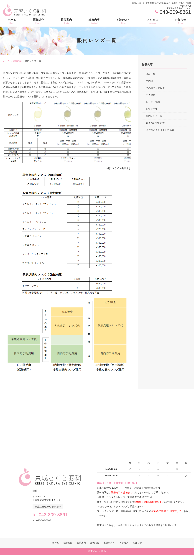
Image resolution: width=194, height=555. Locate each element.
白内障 (149, 81)
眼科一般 (150, 74)
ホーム (12, 21)
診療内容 (94, 21)
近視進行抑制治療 (155, 123)
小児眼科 (150, 95)
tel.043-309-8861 (50, 514)
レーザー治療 (153, 102)
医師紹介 (38, 21)
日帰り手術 (152, 109)
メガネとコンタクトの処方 (160, 130)
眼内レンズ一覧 (154, 116)
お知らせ (180, 21)
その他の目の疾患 (155, 88)
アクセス (152, 21)
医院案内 (66, 21)
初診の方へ (123, 21)
